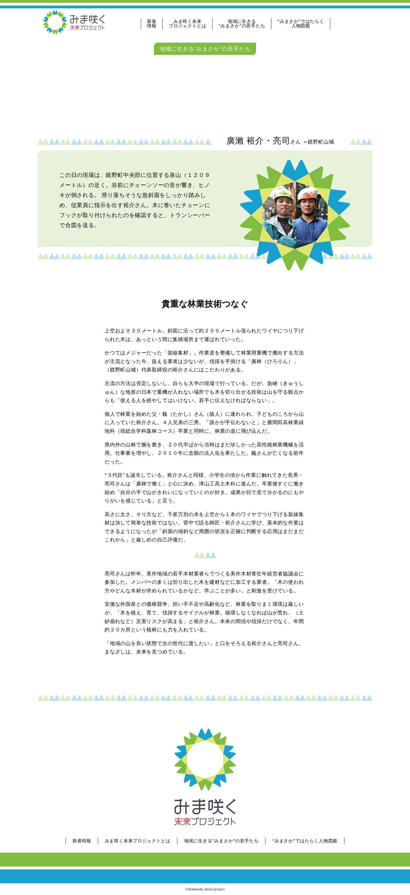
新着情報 (151, 23)
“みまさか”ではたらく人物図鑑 (301, 23)
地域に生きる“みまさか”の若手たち (242, 23)
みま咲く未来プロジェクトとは (187, 23)
